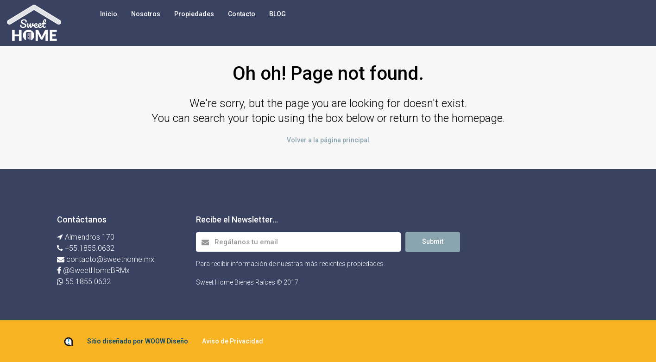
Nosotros (145, 14)
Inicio (108, 14)
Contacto (241, 14)
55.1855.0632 (88, 281)
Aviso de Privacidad (232, 341)
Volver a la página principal (328, 140)
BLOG (277, 14)
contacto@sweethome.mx (109, 259)
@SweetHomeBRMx (96, 270)
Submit (432, 241)
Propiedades (194, 14)
